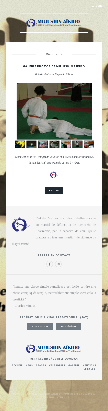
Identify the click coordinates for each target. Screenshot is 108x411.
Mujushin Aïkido (49, 393)
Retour (54, 190)
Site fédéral (69, 326)
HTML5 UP (62, 397)
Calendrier (57, 365)
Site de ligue (40, 326)
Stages (41, 365)
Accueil (17, 365)
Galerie (73, 365)
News (29, 365)
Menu (99, 5)
